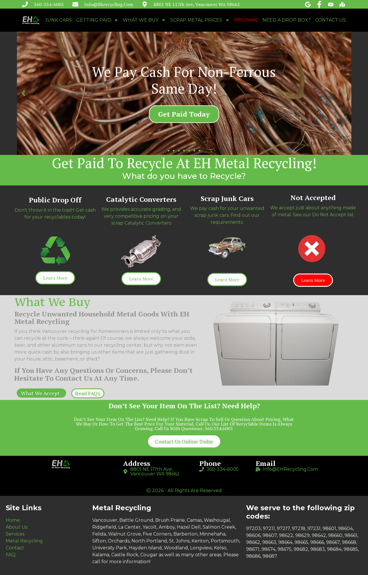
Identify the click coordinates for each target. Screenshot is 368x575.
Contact (15, 548)
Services (15, 534)
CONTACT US (330, 20)
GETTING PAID (97, 20)
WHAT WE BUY (144, 20)
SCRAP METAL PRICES (200, 20)
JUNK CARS (58, 20)
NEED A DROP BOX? (286, 20)
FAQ (11, 554)
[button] (168, 150)
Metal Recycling (24, 541)
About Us (16, 527)
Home (13, 520)
